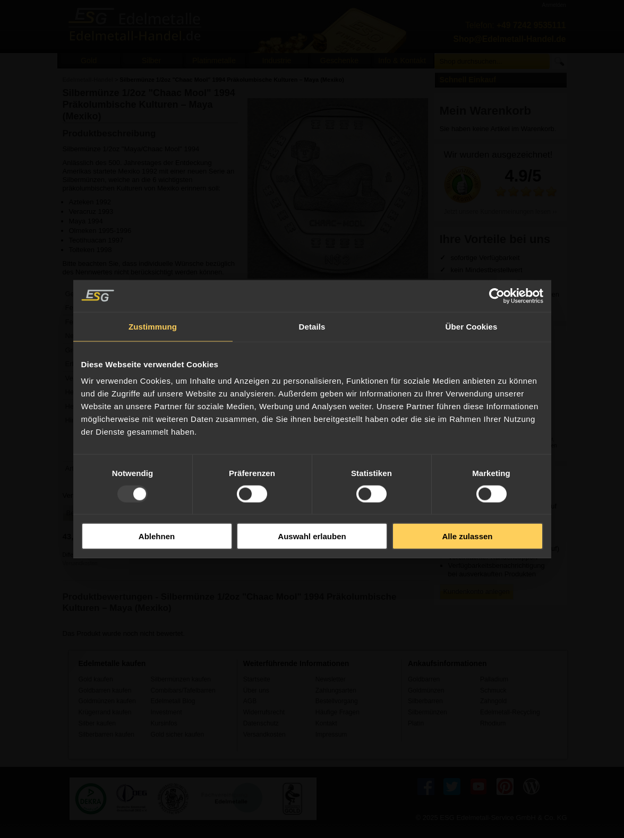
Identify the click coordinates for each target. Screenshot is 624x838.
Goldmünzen (426, 690)
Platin (416, 723)
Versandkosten (80, 563)
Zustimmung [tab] (153, 326)
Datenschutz (261, 723)
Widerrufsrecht (264, 712)
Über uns (256, 690)
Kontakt (326, 723)
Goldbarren (424, 679)
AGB (250, 701)
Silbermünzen (427, 712)
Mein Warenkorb (486, 110)
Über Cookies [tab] (472, 326)
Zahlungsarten (335, 690)
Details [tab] (312, 326)
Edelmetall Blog (173, 701)
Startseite (256, 679)
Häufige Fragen (337, 712)
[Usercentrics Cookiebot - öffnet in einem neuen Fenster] (496, 296)
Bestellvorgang (336, 701)
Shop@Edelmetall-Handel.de (510, 39)
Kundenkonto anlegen (476, 591)
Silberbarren (425, 701)
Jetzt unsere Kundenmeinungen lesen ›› (500, 211)
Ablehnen (157, 536)
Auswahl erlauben (312, 536)
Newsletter (330, 679)
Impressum (331, 734)
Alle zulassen (467, 536)
